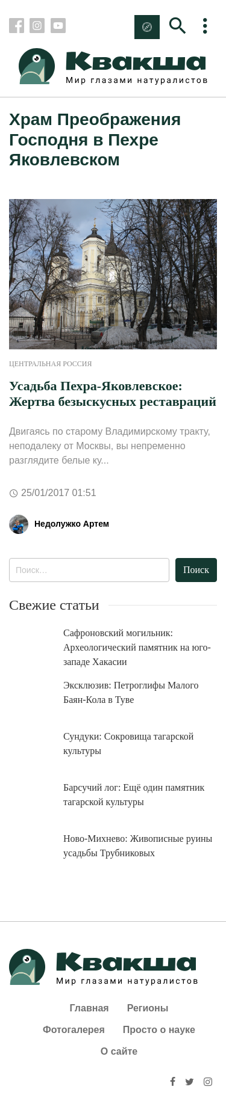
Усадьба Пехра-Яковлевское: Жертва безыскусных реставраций (112, 393)
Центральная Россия (50, 364)
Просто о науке (159, 1030)
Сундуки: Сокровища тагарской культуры (128, 743)
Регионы (148, 1008)
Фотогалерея (74, 1030)
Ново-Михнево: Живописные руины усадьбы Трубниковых (137, 845)
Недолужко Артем (71, 524)
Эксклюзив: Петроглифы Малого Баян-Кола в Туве (131, 692)
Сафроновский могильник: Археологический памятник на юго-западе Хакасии (137, 647)
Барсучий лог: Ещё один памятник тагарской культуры (133, 794)
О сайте (119, 1051)
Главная (89, 1008)
